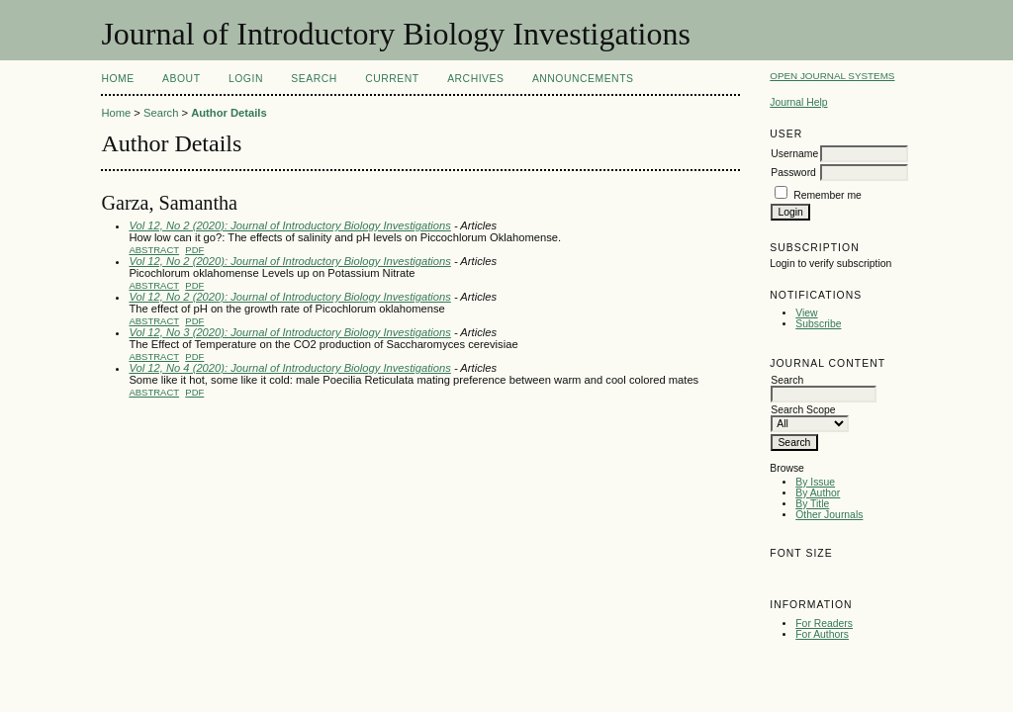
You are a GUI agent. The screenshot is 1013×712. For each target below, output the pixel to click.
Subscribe (818, 323)
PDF (194, 249)
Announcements (583, 78)
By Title (812, 503)
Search (313, 78)
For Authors (822, 634)
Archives (475, 78)
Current (391, 78)
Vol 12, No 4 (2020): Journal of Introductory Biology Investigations (289, 368)
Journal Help (798, 102)
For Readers (824, 623)
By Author (817, 493)
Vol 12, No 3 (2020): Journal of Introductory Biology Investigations (289, 332)
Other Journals (829, 514)
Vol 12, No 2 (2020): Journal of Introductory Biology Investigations (289, 225)
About (181, 78)
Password (793, 172)
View (806, 313)
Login (246, 78)
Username (794, 153)
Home (117, 78)
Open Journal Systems (832, 75)
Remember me (827, 195)
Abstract (154, 249)
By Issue (815, 482)
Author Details (228, 113)
